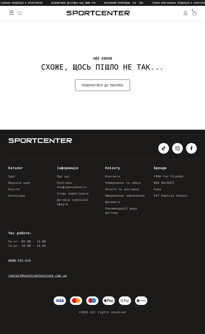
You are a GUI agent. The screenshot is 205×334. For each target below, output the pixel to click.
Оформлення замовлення (125, 195)
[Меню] (11, 13)
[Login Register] (185, 13)
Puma (157, 189)
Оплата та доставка (122, 189)
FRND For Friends (169, 176)
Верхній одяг (19, 183)
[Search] (19, 13)
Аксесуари (16, 195)
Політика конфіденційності (72, 185)
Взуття (13, 189)
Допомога (112, 202)
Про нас (63, 176)
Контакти (112, 176)
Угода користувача (73, 193)
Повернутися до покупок (102, 85)
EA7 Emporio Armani (171, 195)
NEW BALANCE (164, 183)
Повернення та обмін (123, 183)
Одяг (12, 176)
